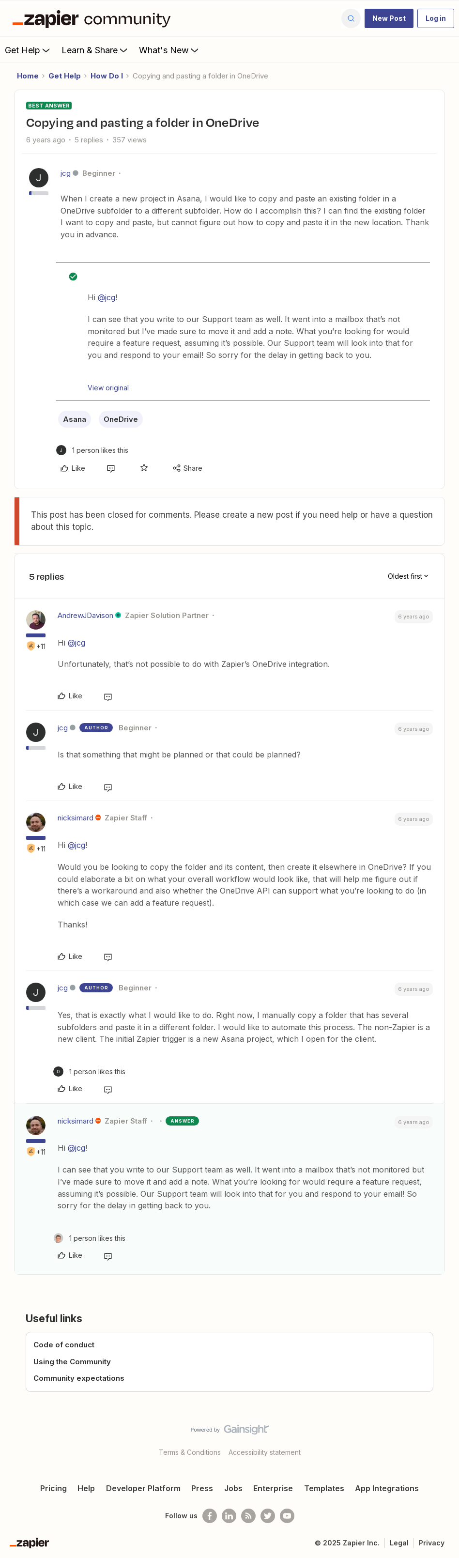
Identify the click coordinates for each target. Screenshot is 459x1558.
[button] (389, 18)
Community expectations (78, 1378)
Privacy (431, 1543)
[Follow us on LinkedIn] (229, 1516)
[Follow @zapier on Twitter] (267, 1516)
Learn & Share (95, 50)
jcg (66, 173)
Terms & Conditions (190, 1452)
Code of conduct (63, 1344)
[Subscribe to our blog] (248, 1516)
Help (86, 1488)
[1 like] (92, 450)
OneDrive (121, 419)
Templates (324, 1488)
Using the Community (72, 1361)
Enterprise (273, 1488)
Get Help (28, 50)
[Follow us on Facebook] (209, 1516)
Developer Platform (143, 1488)
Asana (74, 419)
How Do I (107, 75)
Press (202, 1488)
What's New (169, 50)
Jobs (233, 1488)
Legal (399, 1543)
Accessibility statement (265, 1452)
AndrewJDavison (85, 615)
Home (28, 75)
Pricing (53, 1488)
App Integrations (387, 1488)
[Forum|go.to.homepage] (94, 18)
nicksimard (75, 817)
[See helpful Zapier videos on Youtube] (287, 1516)
